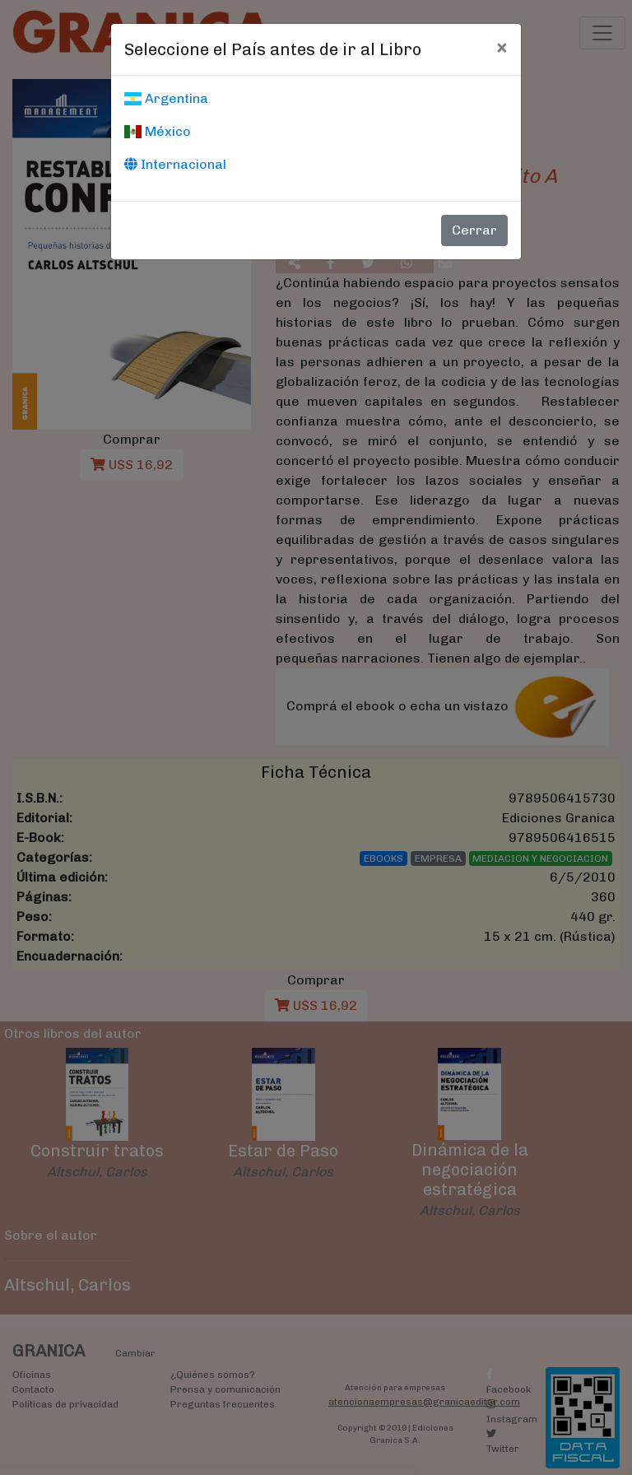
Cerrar (474, 230)
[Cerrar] (501, 47)
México (157, 131)
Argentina (166, 98)
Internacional (175, 164)
